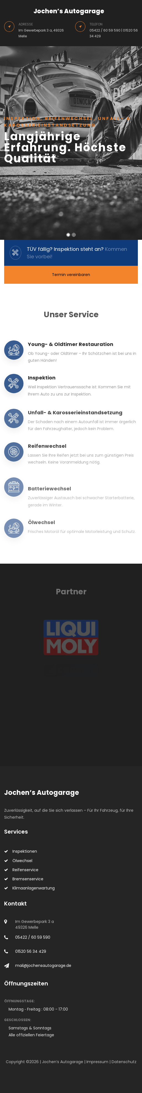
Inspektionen (20, 851)
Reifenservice (21, 870)
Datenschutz (124, 1062)
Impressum (97, 1062)
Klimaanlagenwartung (29, 888)
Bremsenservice (23, 879)
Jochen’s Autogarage (68, 11)
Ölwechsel (18, 860)
